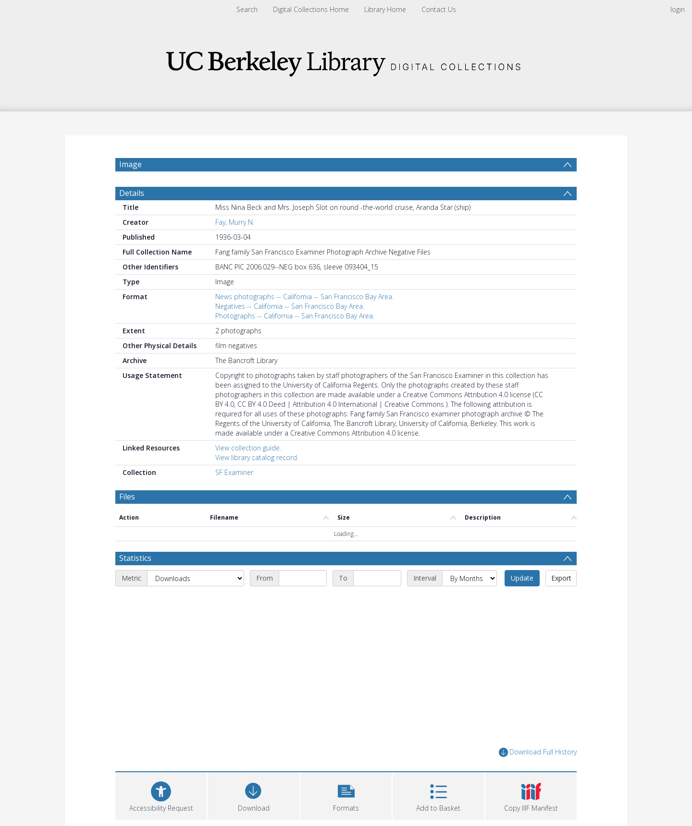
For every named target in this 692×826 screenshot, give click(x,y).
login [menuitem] (677, 9)
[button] (346, 795)
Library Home (385, 9)
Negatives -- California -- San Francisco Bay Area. (289, 306)
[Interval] (469, 578)
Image (130, 164)
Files (127, 496)
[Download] (253, 795)
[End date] (377, 578)
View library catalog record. (256, 457)
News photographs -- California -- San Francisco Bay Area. (304, 296)
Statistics (135, 558)
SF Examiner (234, 472)
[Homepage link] (346, 60)
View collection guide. (248, 447)
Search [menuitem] (247, 9)
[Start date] (303, 578)
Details (131, 193)
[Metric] (195, 578)
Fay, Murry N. (234, 222)
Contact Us (438, 9)
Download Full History (538, 752)
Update (522, 578)
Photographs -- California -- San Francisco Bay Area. (294, 315)
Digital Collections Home (311, 9)
